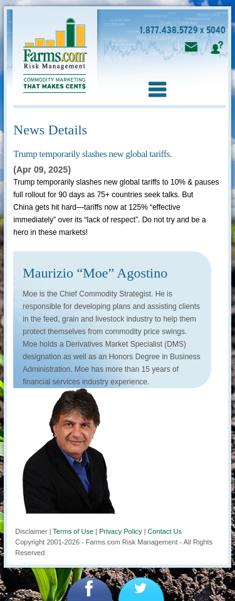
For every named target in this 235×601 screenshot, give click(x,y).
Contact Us (165, 531)
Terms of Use (73, 531)
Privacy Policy (120, 531)
